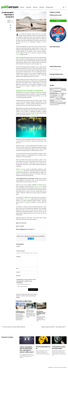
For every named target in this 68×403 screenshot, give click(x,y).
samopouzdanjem (19, 170)
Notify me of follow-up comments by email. (24, 284)
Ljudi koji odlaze (30, 311)
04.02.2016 (37, 345)
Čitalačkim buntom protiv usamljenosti (20, 312)
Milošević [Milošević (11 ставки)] (55, 96)
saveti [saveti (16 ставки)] (60, 103)
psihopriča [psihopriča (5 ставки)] (59, 102)
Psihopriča (41, 7)
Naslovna (22, 7)
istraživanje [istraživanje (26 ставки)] (53, 93)
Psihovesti (35, 7)
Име (17, 268)
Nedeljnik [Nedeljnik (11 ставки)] (52, 97)
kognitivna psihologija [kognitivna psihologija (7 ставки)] (53, 94)
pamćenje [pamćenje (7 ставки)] (61, 97)
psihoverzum (12, 21)
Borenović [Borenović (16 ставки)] (58, 88)
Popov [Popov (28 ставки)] (52, 101)
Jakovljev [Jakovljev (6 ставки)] (59, 93)
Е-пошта (18, 272)
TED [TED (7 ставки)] (54, 104)
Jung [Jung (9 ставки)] (65, 93)
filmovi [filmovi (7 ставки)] (51, 91)
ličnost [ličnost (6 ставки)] (60, 94)
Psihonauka (28, 7)
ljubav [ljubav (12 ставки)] (63, 94)
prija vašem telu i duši (33, 114)
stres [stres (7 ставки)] (53, 104)
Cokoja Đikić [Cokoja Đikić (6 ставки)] (64, 88)
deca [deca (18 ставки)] (51, 90)
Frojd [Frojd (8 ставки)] (53, 91)
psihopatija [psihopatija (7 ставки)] (56, 102)
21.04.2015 (21, 345)
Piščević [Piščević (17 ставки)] (58, 99)
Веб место (18, 275)
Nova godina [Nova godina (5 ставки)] (56, 97)
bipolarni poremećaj (38, 186)
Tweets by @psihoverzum (55, 69)
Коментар (18, 256)
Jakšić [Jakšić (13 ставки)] (62, 93)
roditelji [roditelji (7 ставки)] (51, 103)
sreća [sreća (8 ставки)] (51, 104)
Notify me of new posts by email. (22, 286)
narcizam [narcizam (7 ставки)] (61, 96)
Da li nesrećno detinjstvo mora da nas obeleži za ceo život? (41, 313)
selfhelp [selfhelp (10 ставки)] (64, 103)
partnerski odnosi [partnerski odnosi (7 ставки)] (53, 99)
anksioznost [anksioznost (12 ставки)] (52, 88)
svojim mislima (27, 199)
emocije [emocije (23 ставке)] (63, 90)
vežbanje (42, 95)
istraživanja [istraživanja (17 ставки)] (57, 91)
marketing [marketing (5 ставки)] (51, 96)
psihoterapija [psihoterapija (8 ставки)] (63, 102)
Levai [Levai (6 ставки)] (58, 94)
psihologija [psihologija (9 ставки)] (52, 102)
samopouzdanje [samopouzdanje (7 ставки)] (55, 103)
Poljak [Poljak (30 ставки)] (63, 99)
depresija (18, 54)
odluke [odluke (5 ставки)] (59, 97)
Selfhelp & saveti (49, 7)
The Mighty (21, 226)
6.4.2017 (12, 20)
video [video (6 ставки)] (58, 104)
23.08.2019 (54, 345)
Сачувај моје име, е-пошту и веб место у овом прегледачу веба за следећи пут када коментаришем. (26, 281)
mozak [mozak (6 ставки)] (58, 96)
